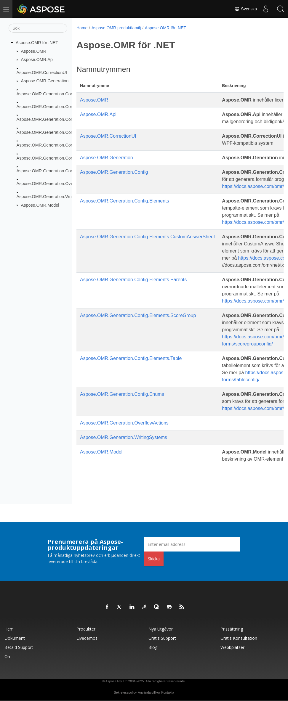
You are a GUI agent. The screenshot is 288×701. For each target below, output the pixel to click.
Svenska (245, 9)
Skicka (154, 559)
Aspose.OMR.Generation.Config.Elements (57, 106)
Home (81, 27)
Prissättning (231, 629)
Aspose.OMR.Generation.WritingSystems (56, 196)
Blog (152, 647)
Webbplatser (232, 647)
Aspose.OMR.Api (37, 59)
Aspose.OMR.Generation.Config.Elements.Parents (65, 132)
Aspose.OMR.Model (40, 204)
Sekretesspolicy (125, 692)
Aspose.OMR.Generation (45, 80)
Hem (9, 629)
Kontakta (167, 692)
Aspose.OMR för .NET (37, 42)
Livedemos (86, 638)
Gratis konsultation (238, 638)
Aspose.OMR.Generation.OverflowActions (56, 183)
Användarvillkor (149, 692)
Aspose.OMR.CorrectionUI (42, 72)
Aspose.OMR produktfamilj (116, 27)
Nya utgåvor (160, 629)
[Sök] (38, 28)
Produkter (85, 629)
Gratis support (162, 638)
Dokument (14, 638)
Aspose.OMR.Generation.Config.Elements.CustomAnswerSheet (147, 236)
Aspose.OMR (34, 51)
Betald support (18, 647)
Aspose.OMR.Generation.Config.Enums (54, 170)
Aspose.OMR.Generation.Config (47, 93)
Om (8, 656)
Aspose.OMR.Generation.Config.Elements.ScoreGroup (69, 145)
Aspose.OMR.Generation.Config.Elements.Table (62, 157)
